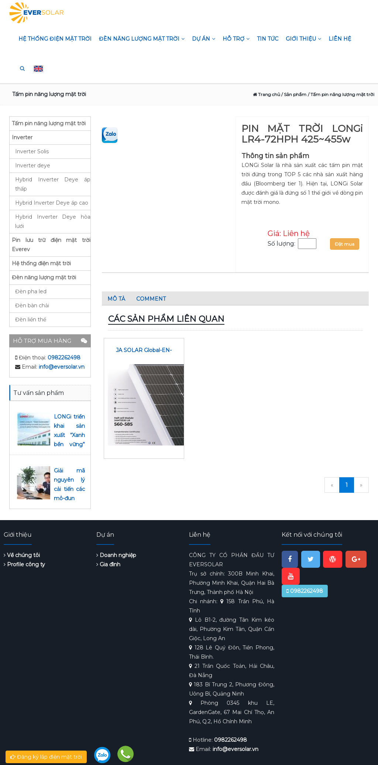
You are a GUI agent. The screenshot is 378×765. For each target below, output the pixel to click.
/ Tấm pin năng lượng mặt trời (341, 94)
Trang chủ (266, 94)
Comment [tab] (151, 299)
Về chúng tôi (22, 555)
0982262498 (64, 357)
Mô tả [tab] (116, 299)
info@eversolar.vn (62, 366)
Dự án (203, 38)
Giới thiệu (303, 38)
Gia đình (108, 564)
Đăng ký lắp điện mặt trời (46, 757)
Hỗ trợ (236, 38)
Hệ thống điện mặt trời (55, 38)
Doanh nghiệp (116, 555)
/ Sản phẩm (293, 94)
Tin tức (267, 38)
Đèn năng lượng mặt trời (142, 38)
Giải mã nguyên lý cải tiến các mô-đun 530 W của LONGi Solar (69, 498)
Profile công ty (24, 564)
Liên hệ (340, 38)
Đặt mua (344, 244)
